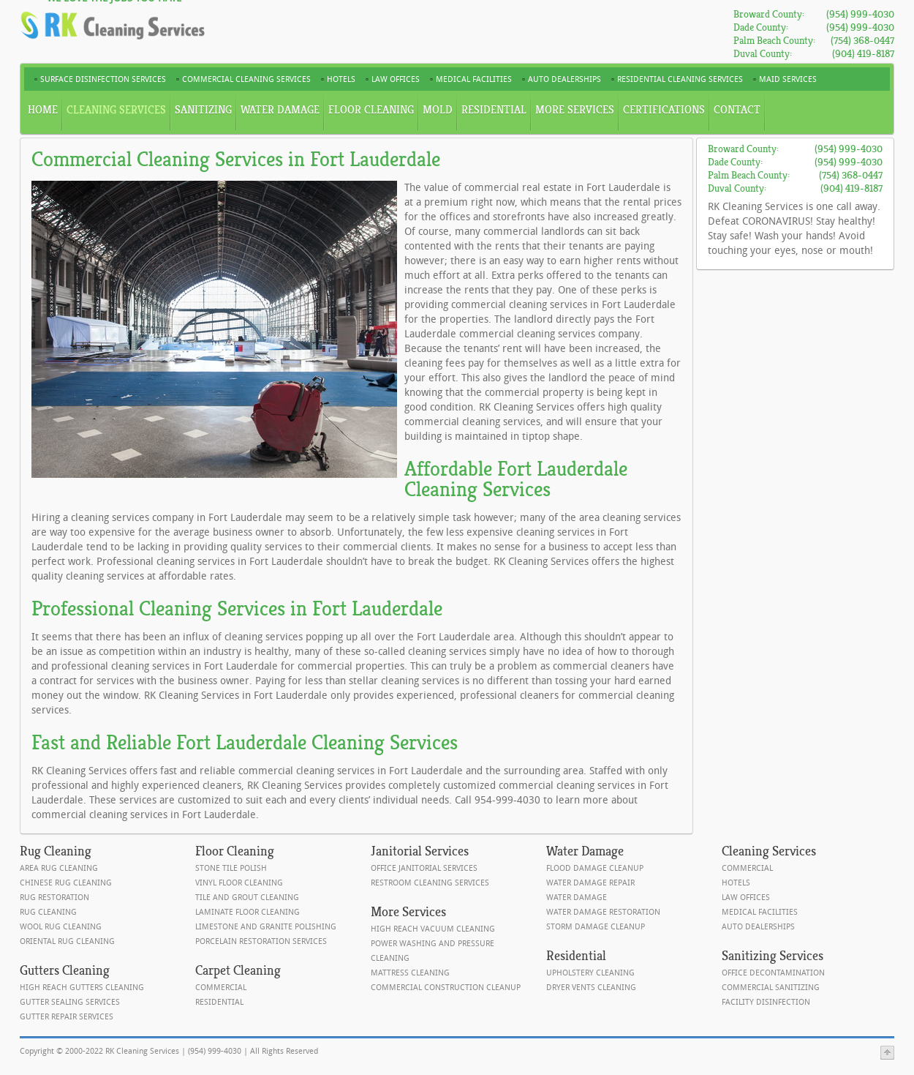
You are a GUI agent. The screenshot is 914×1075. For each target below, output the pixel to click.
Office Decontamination (773, 973)
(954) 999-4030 (860, 14)
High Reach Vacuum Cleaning (433, 929)
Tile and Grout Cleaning (247, 897)
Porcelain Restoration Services (261, 941)
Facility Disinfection (766, 1002)
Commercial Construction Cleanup (446, 987)
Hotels (736, 883)
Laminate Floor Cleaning (247, 912)
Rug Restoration (54, 897)
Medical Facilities (760, 912)
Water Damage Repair (590, 883)
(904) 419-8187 (863, 54)
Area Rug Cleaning (59, 868)
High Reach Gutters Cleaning (82, 987)
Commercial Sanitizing (771, 987)
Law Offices (746, 897)
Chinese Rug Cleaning (66, 883)
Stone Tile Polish (231, 868)
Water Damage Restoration (603, 912)
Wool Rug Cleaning (61, 927)
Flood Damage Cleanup (594, 868)
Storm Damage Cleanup (595, 927)
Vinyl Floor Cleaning (239, 883)
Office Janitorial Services (424, 868)
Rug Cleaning (48, 912)
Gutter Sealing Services (70, 1002)
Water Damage (576, 897)
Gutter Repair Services (66, 1017)
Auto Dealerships (758, 927)
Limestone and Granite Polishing (265, 927)
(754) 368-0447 (862, 40)
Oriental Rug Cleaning (67, 941)
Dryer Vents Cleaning (591, 987)
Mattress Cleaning (410, 973)
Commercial (220, 987)
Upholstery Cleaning (590, 973)
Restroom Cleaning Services (430, 883)
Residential (219, 1002)
